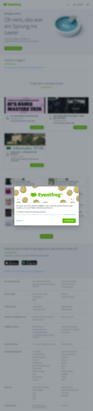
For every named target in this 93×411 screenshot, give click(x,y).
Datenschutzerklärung (69, 215)
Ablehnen (19, 221)
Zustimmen (69, 220)
